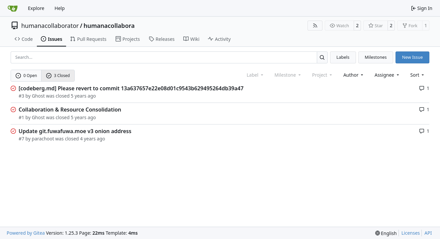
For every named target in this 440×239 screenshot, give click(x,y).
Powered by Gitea (26, 233)
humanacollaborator (50, 25)
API (428, 233)
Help (59, 8)
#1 (21, 117)
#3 (21, 96)
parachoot (43, 138)
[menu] (418, 75)
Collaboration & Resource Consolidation (70, 109)
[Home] (12, 8)
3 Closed (58, 75)
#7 (21, 138)
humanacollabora (108, 25)
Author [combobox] (353, 75)
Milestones (376, 57)
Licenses (410, 233)
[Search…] (322, 57)
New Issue (412, 57)
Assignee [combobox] (387, 75)
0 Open (26, 75)
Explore (36, 8)
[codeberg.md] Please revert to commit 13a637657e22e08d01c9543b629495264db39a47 (131, 88)
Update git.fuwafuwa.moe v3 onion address (75, 131)
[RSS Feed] (315, 26)
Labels (342, 57)
